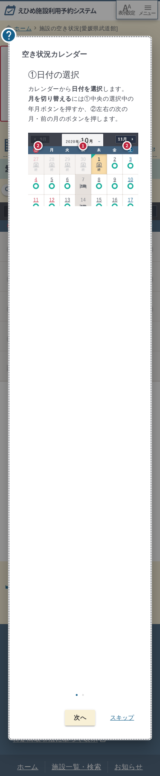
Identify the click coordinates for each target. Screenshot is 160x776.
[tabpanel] (81, 374)
